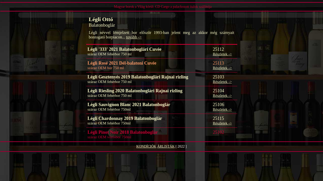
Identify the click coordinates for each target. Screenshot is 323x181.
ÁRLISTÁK (165, 146)
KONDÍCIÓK (146, 146)
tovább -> (134, 37)
